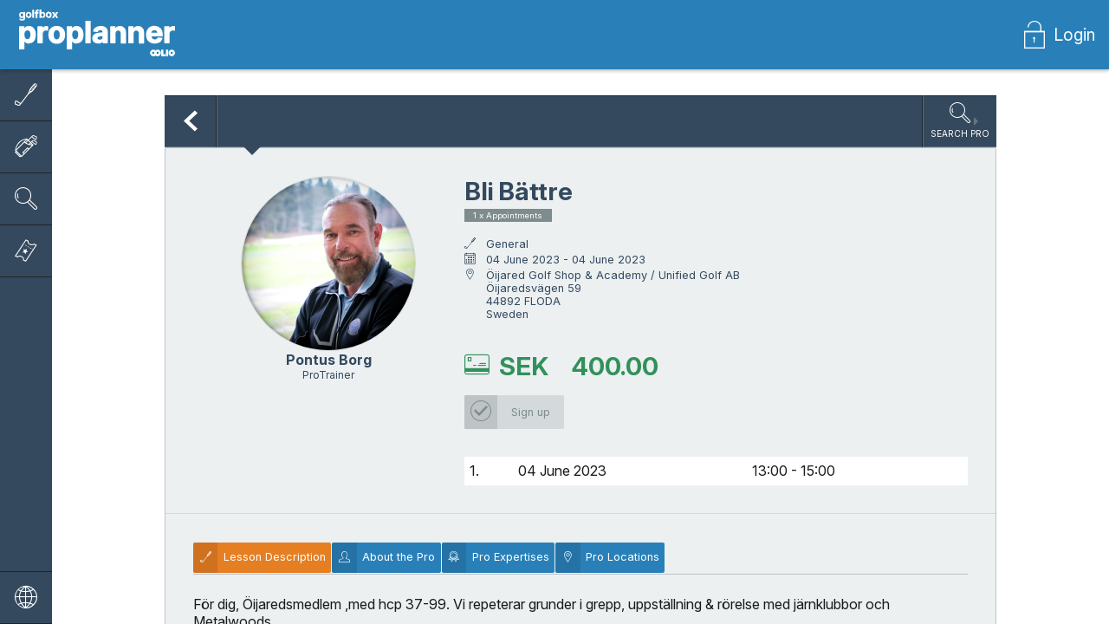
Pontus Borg (329, 359)
